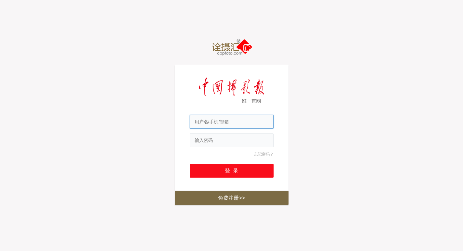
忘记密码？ (264, 154)
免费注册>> (231, 198)
